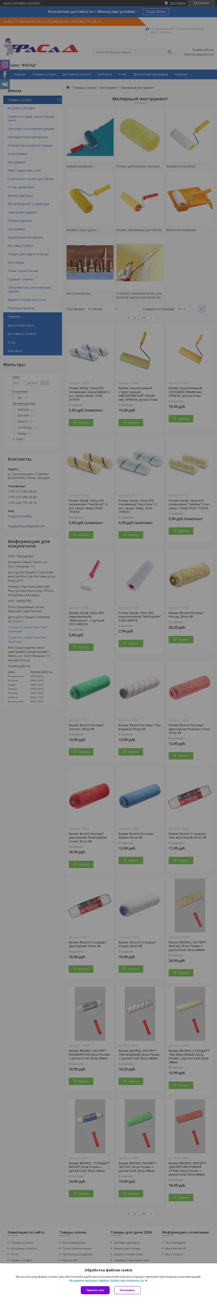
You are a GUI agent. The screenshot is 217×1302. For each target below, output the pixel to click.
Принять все (95, 1290)
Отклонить (127, 1290)
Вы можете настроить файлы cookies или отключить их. (107, 1280)
